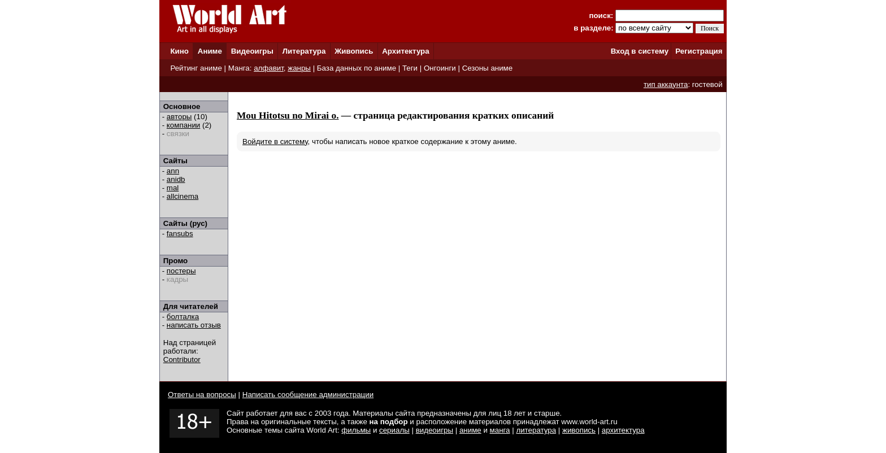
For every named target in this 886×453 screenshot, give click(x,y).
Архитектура (405, 51)
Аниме (210, 51)
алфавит (269, 68)
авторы (179, 116)
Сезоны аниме (487, 68)
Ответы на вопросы (202, 394)
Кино (179, 51)
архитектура (623, 430)
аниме (470, 430)
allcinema (182, 196)
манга (500, 430)
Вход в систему (639, 51)
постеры (181, 271)
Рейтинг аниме (196, 68)
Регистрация (698, 51)
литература (536, 430)
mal (173, 188)
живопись (579, 430)
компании (183, 125)
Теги (410, 68)
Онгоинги (440, 68)
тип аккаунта (666, 84)
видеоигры (434, 430)
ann (173, 171)
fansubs (180, 233)
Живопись (354, 51)
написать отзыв (194, 325)
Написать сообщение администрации (307, 394)
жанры (299, 68)
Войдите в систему (275, 141)
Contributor (182, 359)
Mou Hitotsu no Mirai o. (288, 115)
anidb (176, 179)
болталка (183, 316)
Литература (304, 51)
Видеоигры (252, 51)
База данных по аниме (356, 68)
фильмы (356, 430)
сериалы (394, 430)
